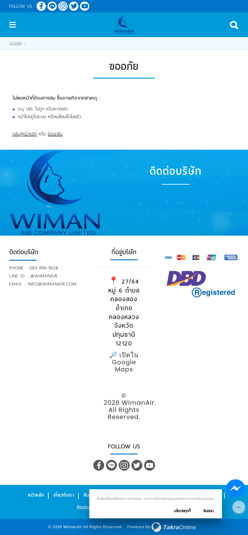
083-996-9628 (43, 268)
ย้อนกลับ (55, 134)
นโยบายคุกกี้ (182, 511)
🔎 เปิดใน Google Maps (124, 362)
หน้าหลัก (15, 43)
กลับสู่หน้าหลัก (24, 134)
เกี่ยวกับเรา (63, 495)
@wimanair (44, 276)
